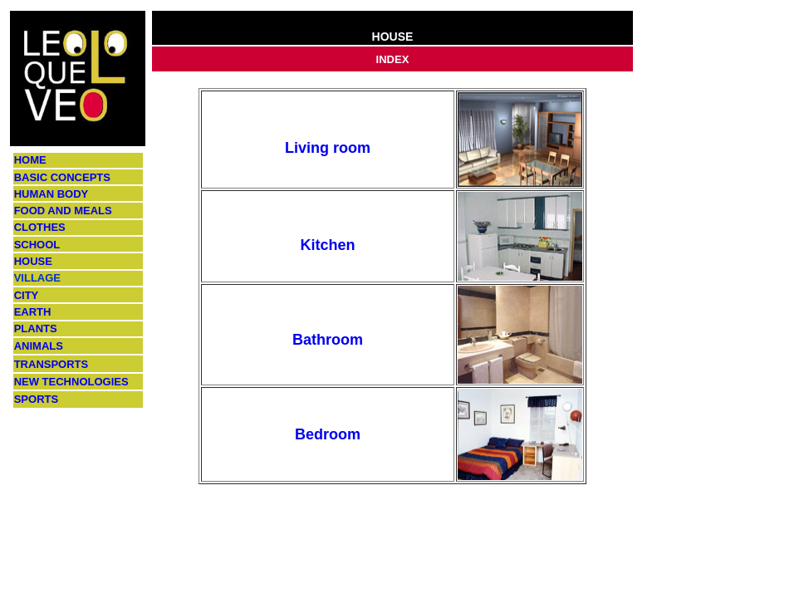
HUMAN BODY (51, 194)
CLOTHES (40, 227)
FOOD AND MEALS (63, 210)
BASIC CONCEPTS (62, 177)
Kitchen (327, 245)
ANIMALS (38, 346)
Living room (327, 148)
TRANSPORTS (51, 364)
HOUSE (33, 261)
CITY (26, 295)
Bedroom (327, 434)
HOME (30, 160)
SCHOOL (37, 244)
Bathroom (327, 339)
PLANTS (35, 328)
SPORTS (36, 399)
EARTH (32, 312)
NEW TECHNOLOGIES (71, 381)
